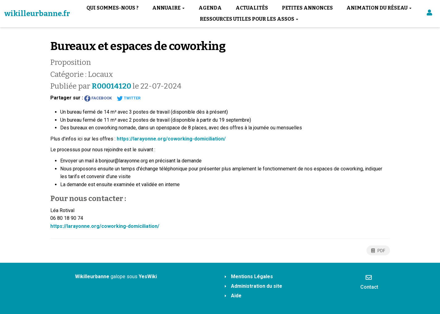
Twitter (128, 98)
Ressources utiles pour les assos (249, 19)
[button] (429, 13)
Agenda (210, 8)
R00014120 (112, 86)
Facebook (98, 98)
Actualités (252, 8)
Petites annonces (307, 8)
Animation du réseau (379, 8)
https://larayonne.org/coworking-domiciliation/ (171, 139)
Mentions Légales (252, 276)
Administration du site (256, 286)
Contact (369, 282)
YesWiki (148, 276)
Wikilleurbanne (92, 276)
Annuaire (168, 8)
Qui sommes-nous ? (112, 8)
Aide (236, 296)
